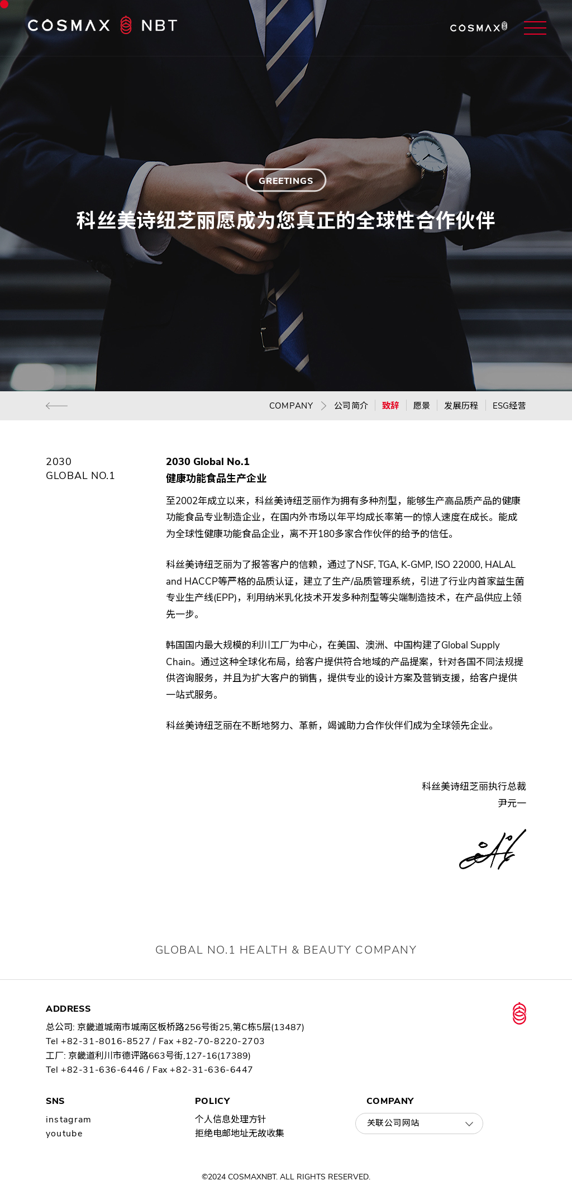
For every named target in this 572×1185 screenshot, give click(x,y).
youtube (64, 1133)
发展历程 (461, 405)
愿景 (422, 405)
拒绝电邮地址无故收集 (239, 1133)
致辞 (390, 405)
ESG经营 (510, 405)
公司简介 (351, 405)
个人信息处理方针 (230, 1119)
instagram (69, 1119)
